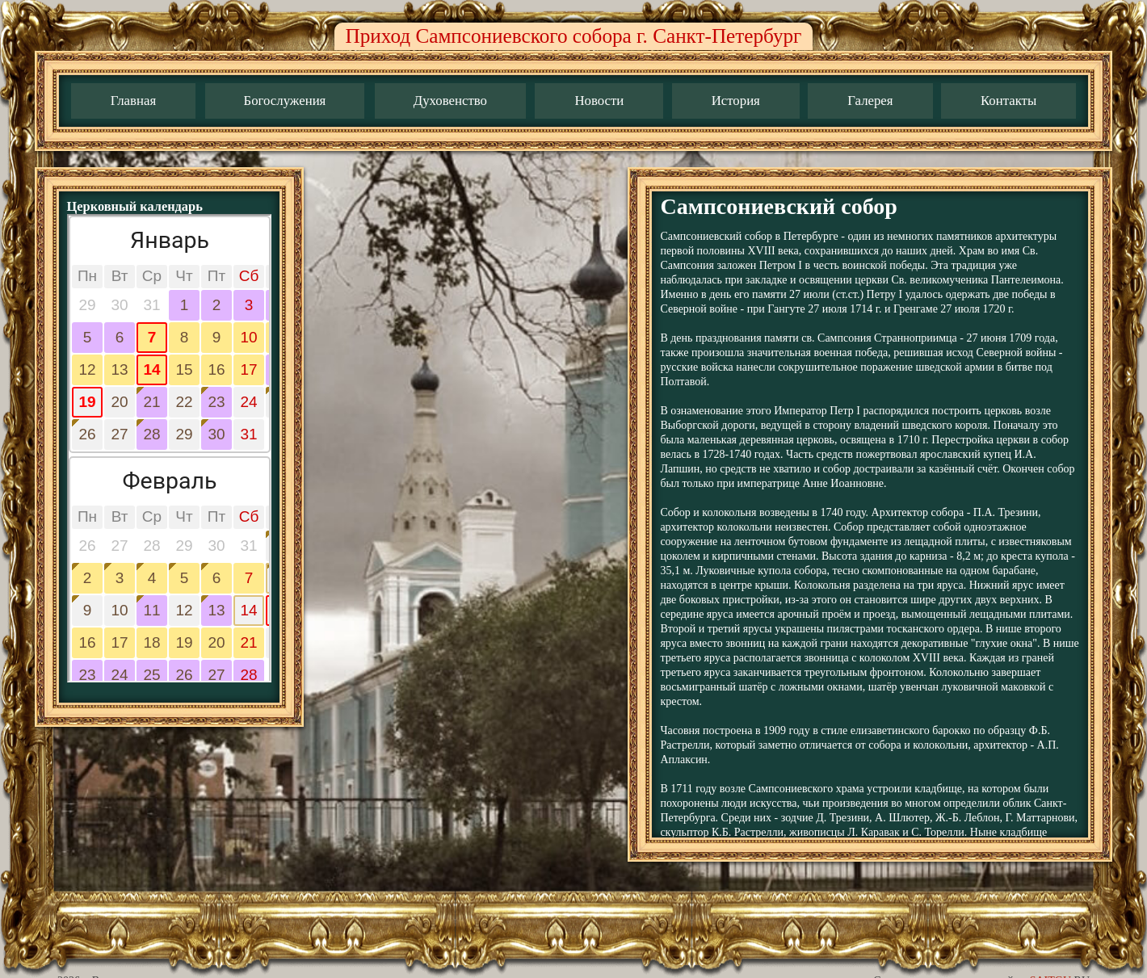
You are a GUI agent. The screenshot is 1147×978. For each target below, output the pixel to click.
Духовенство (450, 100)
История (736, 100)
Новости (599, 100)
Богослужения (285, 100)
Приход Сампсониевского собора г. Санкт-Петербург (574, 36)
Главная (133, 100)
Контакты (1008, 100)
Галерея (870, 100)
